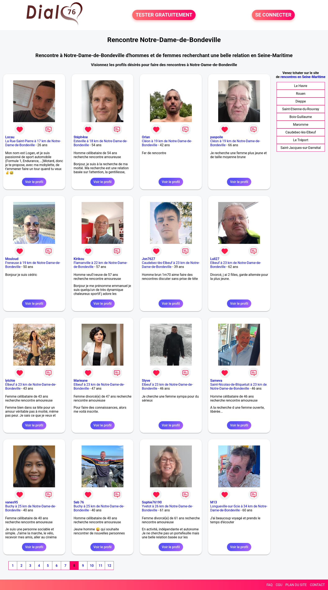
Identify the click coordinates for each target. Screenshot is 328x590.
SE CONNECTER (273, 15)
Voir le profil (34, 182)
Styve (146, 381)
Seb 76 (79, 502)
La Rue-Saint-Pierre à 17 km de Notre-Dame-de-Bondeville (33, 143)
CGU (279, 585)
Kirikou (79, 259)
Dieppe (301, 101)
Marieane (81, 381)
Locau (9, 137)
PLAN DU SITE (296, 585)
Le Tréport (300, 140)
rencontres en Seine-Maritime (303, 77)
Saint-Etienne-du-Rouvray (300, 109)
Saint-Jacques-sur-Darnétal (301, 148)
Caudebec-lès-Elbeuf (300, 132)
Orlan (146, 137)
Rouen (300, 94)
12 (109, 566)
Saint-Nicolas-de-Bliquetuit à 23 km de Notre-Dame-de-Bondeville (238, 386)
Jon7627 (148, 259)
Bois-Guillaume (301, 117)
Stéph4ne (81, 137)
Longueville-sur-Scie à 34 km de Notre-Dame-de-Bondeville (238, 508)
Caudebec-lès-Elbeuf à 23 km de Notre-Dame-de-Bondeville (171, 265)
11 (100, 566)
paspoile (216, 137)
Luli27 (214, 259)
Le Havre (300, 86)
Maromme (300, 125)
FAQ (269, 585)
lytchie (10, 381)
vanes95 (11, 502)
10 (92, 566)
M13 (213, 502)
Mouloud (11, 259)
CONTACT (317, 585)
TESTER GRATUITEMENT (164, 15)
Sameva (216, 381)
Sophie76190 (152, 502)
